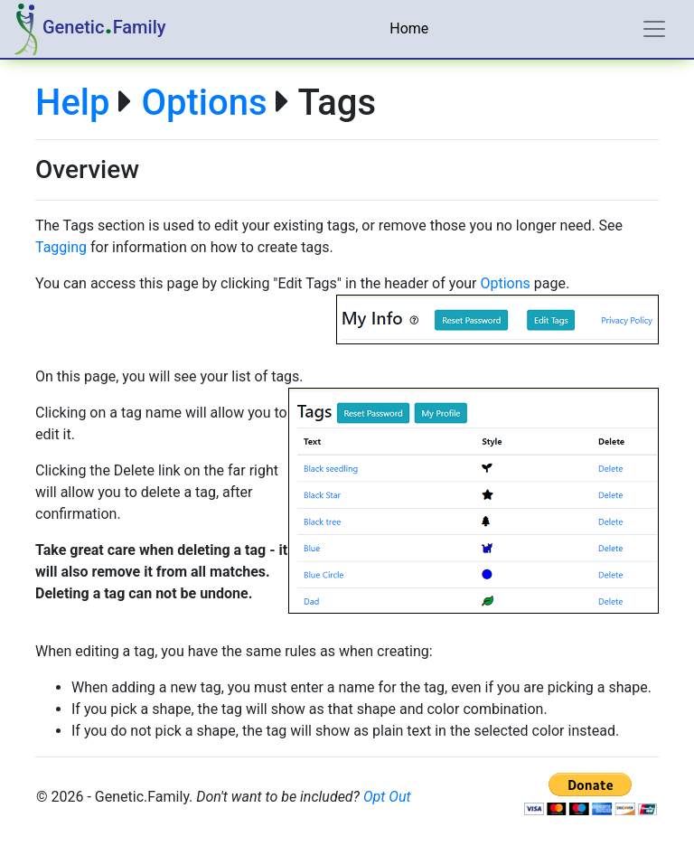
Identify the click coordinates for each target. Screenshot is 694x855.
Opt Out (387, 796)
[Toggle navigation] (654, 29)
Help (72, 102)
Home (408, 28)
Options (204, 102)
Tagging (61, 247)
